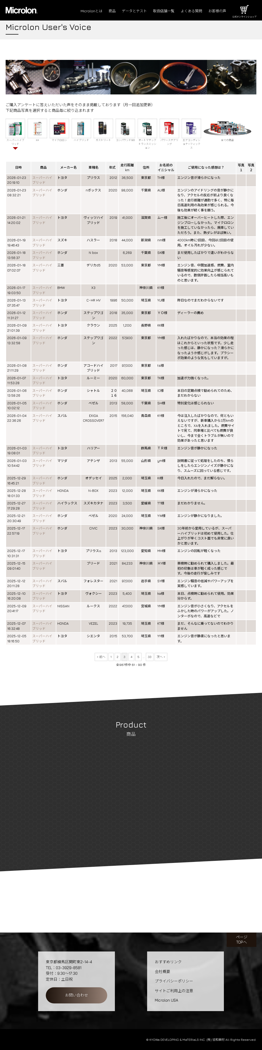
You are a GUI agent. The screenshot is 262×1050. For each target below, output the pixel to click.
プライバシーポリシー (174, 981)
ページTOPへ (241, 939)
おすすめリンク (168, 962)
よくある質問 (189, 11)
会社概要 (162, 971)
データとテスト (129, 11)
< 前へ (101, 657)
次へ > (161, 657)
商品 (106, 11)
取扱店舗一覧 (160, 11)
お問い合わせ (76, 995)
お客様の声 (216, 11)
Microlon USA (166, 1000)
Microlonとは (84, 11)
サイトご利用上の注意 (174, 991)
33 (149, 657)
